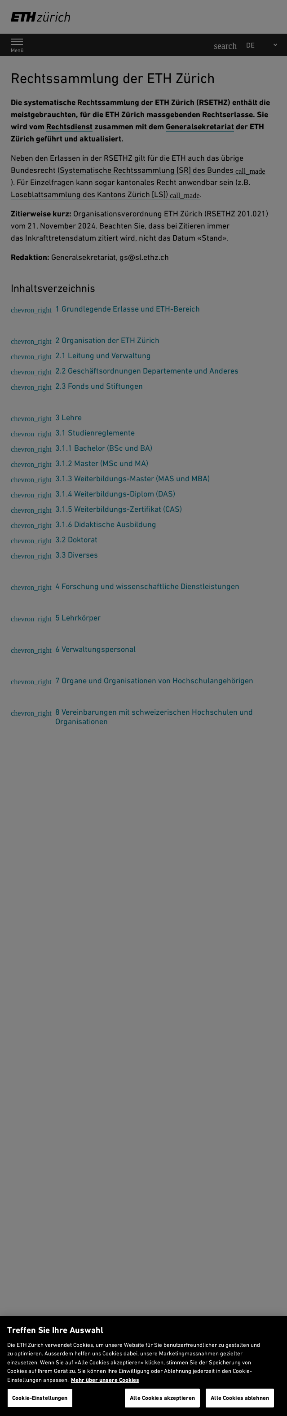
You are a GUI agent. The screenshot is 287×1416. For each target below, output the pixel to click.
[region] (143, 1366)
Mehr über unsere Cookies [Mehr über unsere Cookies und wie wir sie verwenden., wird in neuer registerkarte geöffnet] (105, 1379)
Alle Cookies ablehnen (240, 1397)
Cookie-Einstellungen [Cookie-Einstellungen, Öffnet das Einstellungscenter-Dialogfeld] (40, 1397)
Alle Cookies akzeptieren (162, 1397)
